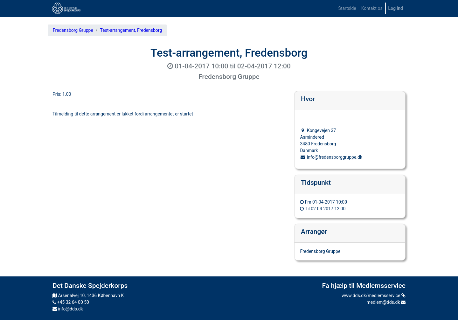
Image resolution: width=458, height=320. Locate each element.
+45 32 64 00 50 (70, 302)
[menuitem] (347, 8)
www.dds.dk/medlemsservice (374, 295)
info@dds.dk (67, 308)
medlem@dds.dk (386, 302)
